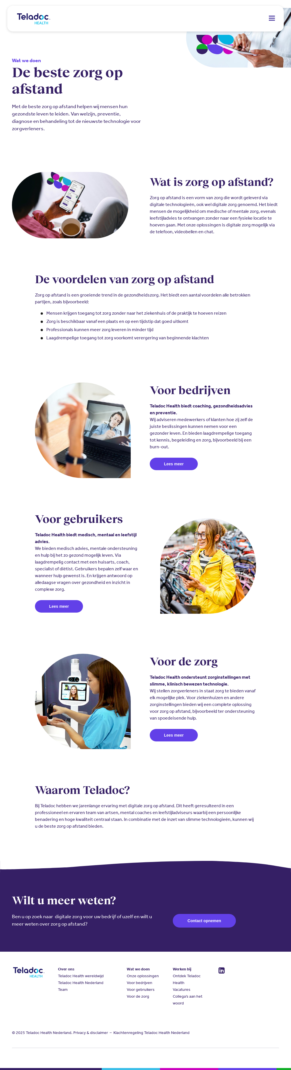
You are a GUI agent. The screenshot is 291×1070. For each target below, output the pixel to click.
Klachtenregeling (128, 1032)
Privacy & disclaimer (90, 1032)
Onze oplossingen (143, 976)
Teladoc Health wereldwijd (81, 976)
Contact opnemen (204, 920)
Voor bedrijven (139, 982)
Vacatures (181, 989)
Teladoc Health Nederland (80, 982)
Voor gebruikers (141, 989)
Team (63, 989)
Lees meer (174, 464)
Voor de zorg (138, 996)
